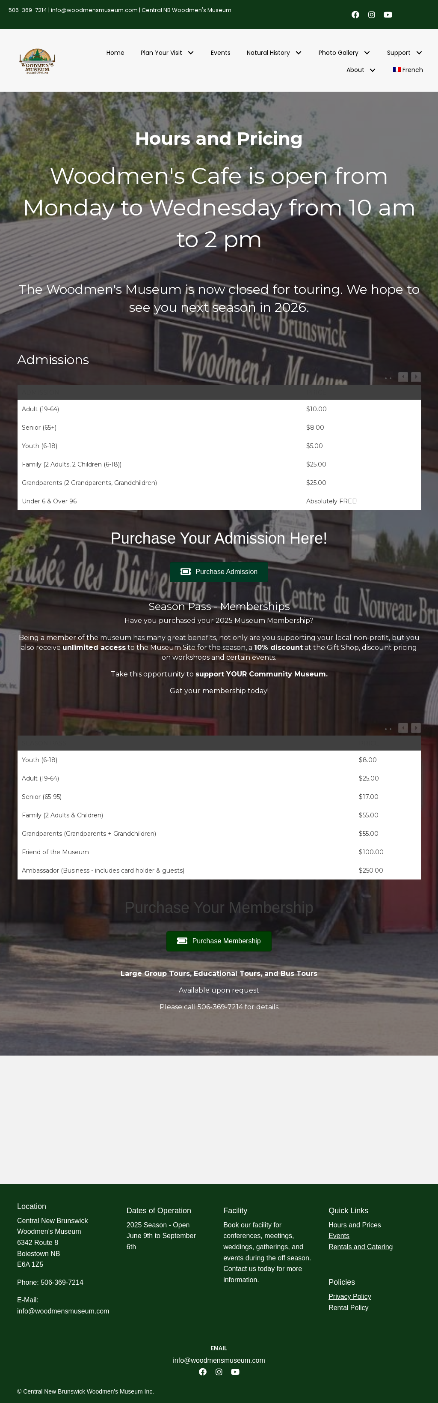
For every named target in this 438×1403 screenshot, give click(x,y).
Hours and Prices (354, 1225)
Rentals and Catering (360, 1246)
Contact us (239, 1268)
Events (338, 1235)
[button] (355, 14)
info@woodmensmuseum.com (94, 10)
